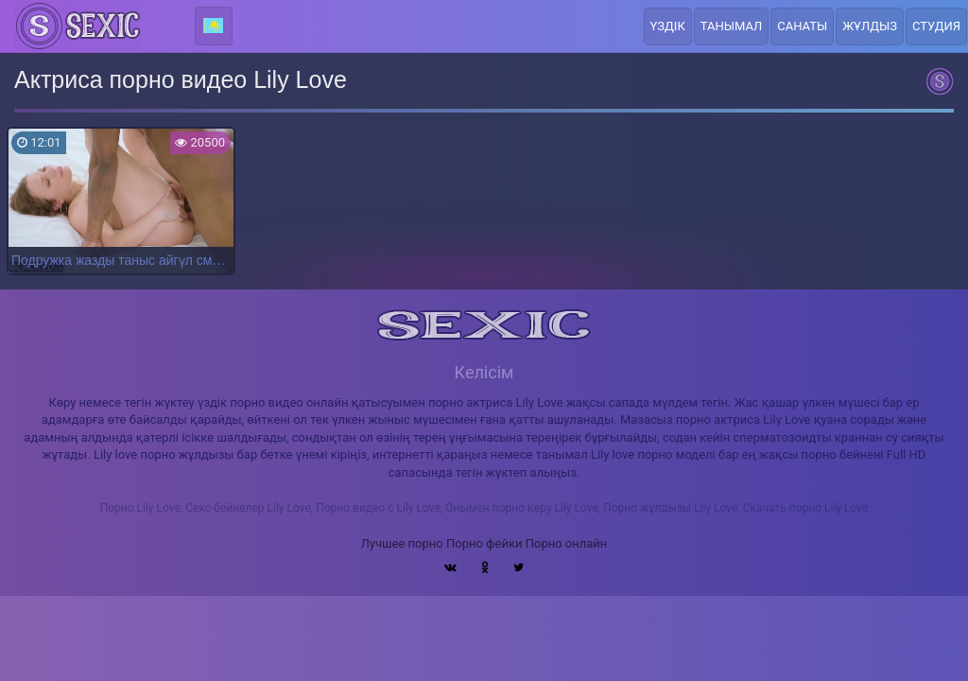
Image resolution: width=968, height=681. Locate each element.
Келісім (484, 372)
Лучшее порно (402, 543)
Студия (936, 26)
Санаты (802, 26)
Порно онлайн (567, 543)
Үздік (667, 26)
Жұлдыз (869, 26)
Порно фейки (484, 543)
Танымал (731, 26)
